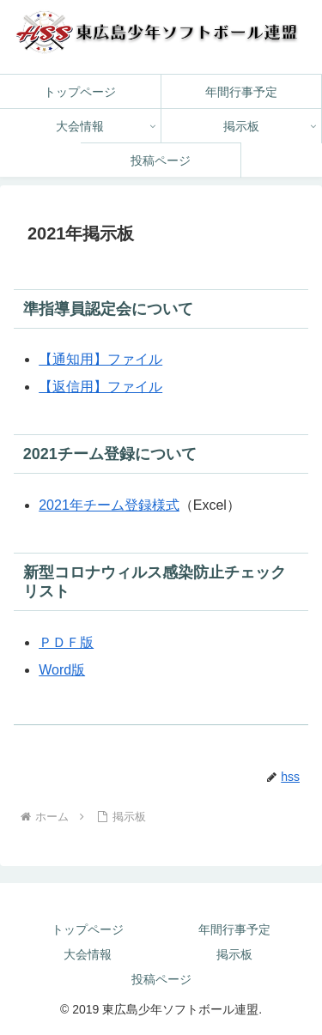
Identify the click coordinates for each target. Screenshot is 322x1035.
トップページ (88, 929)
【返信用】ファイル (100, 386)
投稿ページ (161, 979)
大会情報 (88, 954)
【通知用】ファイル (100, 359)
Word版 (62, 670)
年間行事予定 (234, 929)
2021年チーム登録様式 (109, 505)
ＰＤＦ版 (66, 642)
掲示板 (234, 954)
